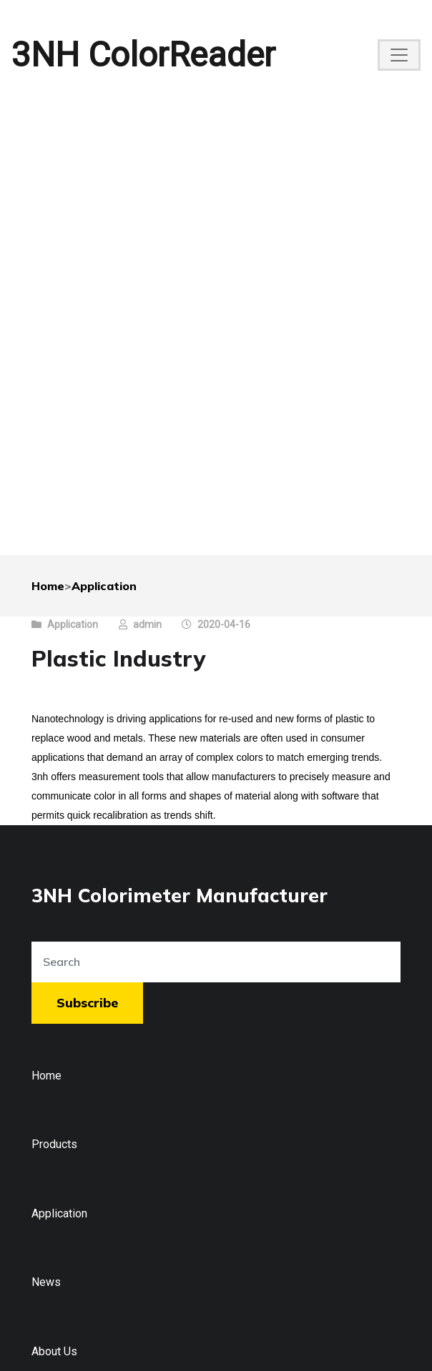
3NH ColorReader (143, 54)
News (46, 1282)
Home (47, 586)
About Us (54, 1351)
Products (54, 1144)
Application (104, 586)
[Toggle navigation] (399, 55)
